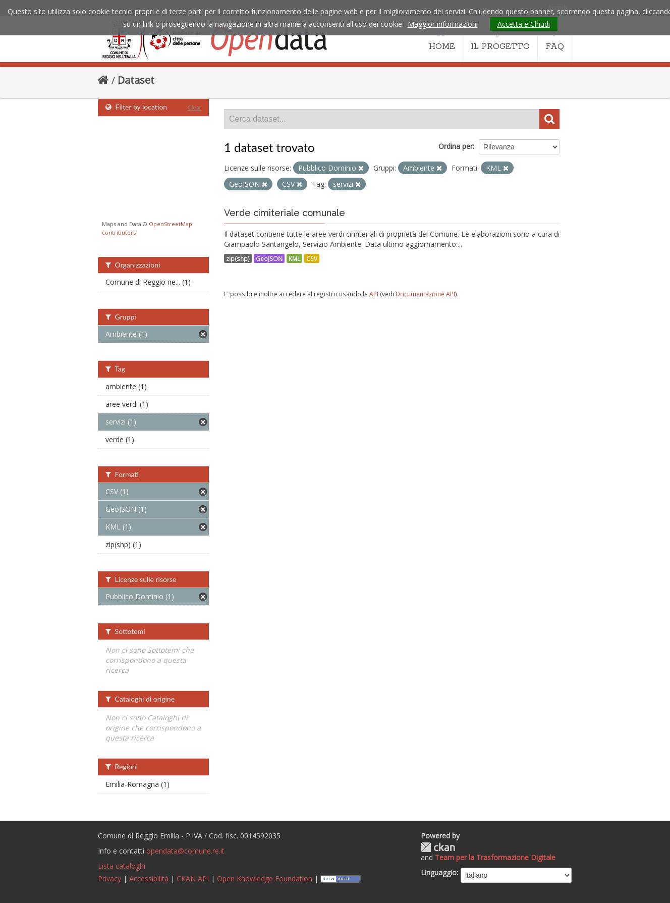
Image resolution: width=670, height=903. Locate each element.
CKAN (438, 847)
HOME (442, 39)
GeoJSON (269, 258)
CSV (311, 258)
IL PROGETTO (500, 39)
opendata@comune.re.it (185, 851)
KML (294, 258)
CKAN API (193, 878)
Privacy (109, 878)
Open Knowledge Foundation (264, 878)
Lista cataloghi (121, 866)
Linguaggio (439, 872)
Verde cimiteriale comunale (284, 212)
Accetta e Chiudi (523, 24)
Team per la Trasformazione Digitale (495, 857)
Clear (194, 107)
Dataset (136, 80)
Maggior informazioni (443, 24)
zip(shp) (238, 258)
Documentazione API (425, 294)
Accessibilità (149, 878)
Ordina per (455, 146)
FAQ (554, 39)
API (373, 294)
